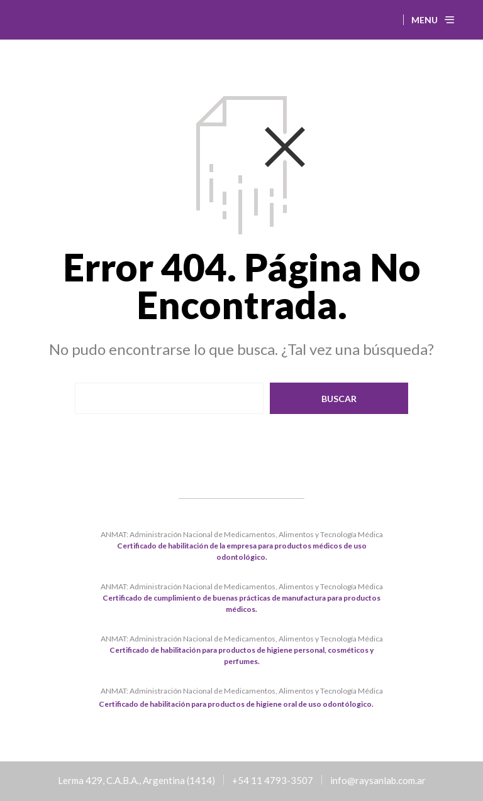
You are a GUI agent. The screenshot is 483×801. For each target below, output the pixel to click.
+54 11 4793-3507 (272, 780)
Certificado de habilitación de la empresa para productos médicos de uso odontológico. (242, 551)
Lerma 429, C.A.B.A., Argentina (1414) (136, 780)
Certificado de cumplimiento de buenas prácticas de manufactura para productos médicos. (241, 603)
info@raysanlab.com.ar (378, 780)
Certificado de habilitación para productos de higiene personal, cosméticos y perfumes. (241, 655)
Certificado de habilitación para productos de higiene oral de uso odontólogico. (236, 704)
